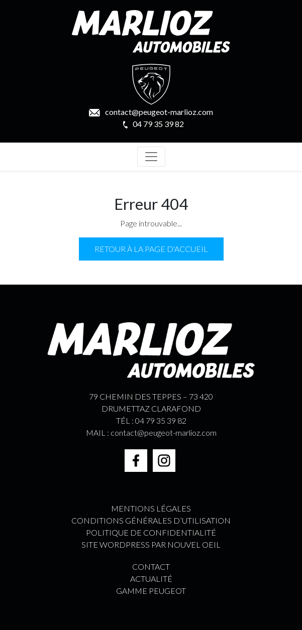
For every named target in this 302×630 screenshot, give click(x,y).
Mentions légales (151, 508)
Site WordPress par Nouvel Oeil (151, 544)
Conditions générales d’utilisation (151, 520)
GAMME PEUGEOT (151, 590)
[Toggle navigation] (151, 157)
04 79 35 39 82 (153, 124)
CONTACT (151, 566)
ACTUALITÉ (151, 578)
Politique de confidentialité (151, 532)
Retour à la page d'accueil (151, 249)
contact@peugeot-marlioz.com (151, 111)
